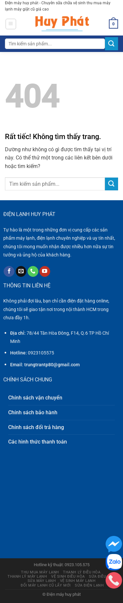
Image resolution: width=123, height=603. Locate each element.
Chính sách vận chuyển (35, 398)
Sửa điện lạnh (89, 585)
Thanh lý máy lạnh (27, 576)
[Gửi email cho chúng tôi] (21, 271)
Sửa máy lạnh (42, 581)
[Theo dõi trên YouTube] (44, 271)
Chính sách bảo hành (32, 412)
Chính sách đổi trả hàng (36, 427)
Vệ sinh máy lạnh (78, 581)
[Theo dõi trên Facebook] (9, 271)
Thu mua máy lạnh (40, 572)
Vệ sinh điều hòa (68, 576)
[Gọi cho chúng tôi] (33, 271)
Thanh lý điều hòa (81, 572)
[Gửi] (111, 43)
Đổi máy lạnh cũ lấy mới (46, 585)
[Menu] (11, 24)
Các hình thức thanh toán (37, 442)
